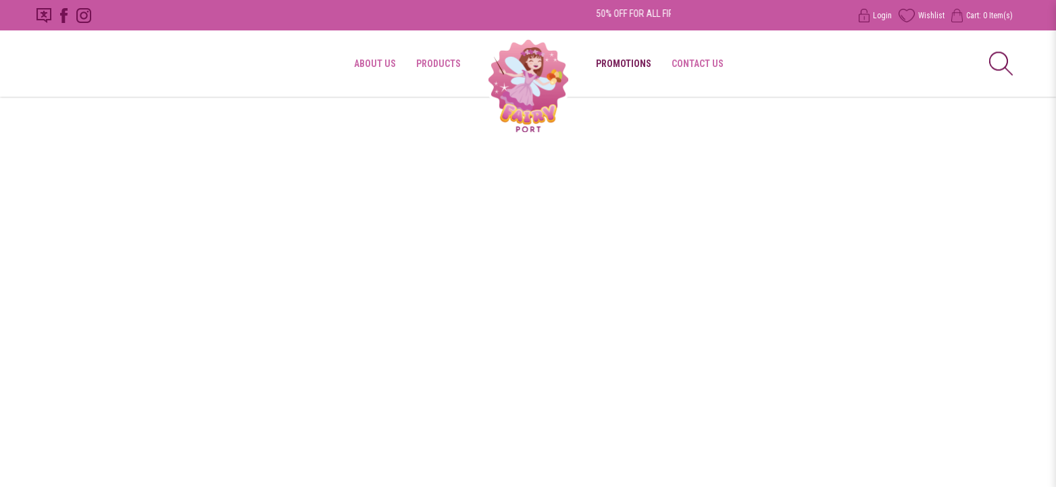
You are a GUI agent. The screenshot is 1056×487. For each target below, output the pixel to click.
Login (875, 15)
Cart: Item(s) (982, 15)
